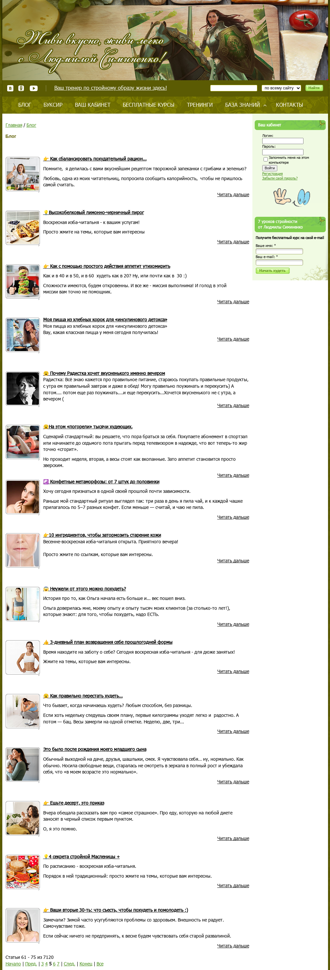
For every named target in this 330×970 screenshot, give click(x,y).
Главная (14, 125)
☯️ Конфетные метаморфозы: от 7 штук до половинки (101, 481)
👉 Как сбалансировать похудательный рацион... (95, 159)
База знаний (242, 104)
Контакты (289, 104)
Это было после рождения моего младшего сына (94, 749)
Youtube (33, 88)
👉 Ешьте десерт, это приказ (73, 803)
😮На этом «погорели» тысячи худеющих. (88, 426)
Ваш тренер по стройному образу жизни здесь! (110, 87)
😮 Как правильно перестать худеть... (83, 696)
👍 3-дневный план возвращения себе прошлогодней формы (108, 642)
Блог (24, 104)
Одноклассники (21, 88)
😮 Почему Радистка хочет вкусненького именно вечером (104, 373)
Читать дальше (233, 194)
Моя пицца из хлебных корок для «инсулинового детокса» (105, 319)
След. (69, 964)
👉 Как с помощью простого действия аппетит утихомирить (106, 266)
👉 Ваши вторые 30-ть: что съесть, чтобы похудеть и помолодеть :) (115, 910)
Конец (86, 964)
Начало (13, 964)
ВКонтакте (10, 88)
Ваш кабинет (92, 104)
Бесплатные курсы (148, 104)
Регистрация (272, 173)
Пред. (31, 964)
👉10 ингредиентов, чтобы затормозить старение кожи (102, 535)
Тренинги (200, 104)
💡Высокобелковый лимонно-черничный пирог (93, 212)
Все (100, 964)
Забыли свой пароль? (280, 178)
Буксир (53, 104)
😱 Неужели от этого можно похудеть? (84, 589)
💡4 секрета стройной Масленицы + (81, 856)
